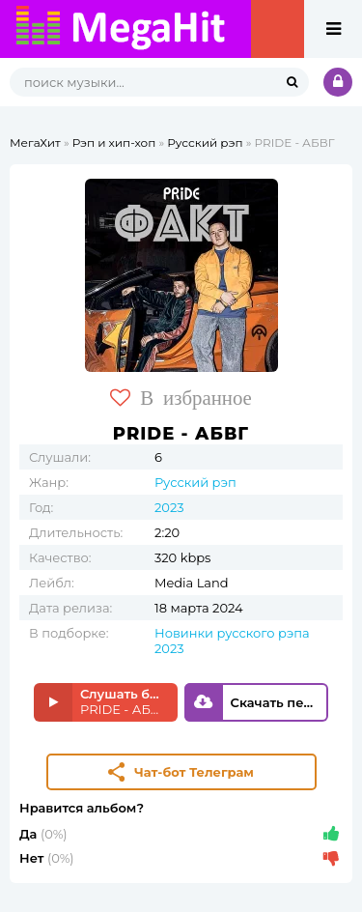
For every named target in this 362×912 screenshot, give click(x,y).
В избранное (181, 397)
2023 (169, 507)
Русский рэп (204, 142)
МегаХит (35, 142)
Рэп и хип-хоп (114, 142)
